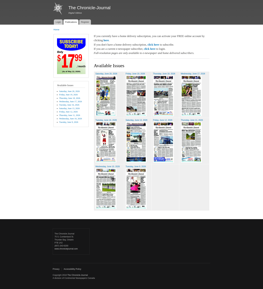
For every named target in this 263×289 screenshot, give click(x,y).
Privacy (56, 269)
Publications (71, 22)
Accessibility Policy (72, 269)
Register (85, 22)
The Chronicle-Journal (77, 275)
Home (56, 29)
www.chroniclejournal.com (66, 249)
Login (58, 22)
